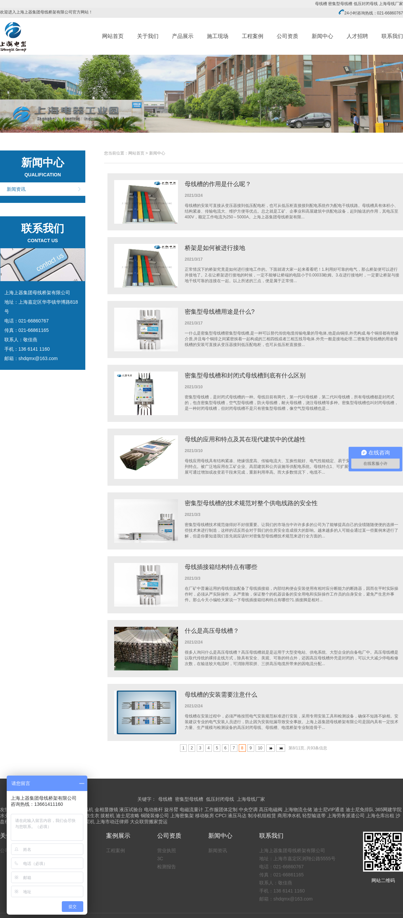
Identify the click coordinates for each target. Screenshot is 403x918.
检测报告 (166, 866)
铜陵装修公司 (155, 815)
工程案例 (252, 36)
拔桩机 (107, 815)
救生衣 (92, 815)
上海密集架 (182, 815)
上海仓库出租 (380, 815)
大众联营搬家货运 (149, 821)
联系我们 (392, 36)
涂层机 (88, 821)
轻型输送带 (314, 815)
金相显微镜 (106, 809)
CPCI (220, 815)
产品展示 (182, 36)
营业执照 (166, 850)
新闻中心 (322, 36)
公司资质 (287, 36)
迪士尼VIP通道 (329, 809)
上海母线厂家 (391, 3)
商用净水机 (289, 815)
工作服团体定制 (221, 809)
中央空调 (248, 809)
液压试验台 (131, 809)
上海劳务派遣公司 (346, 815)
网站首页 (113, 36)
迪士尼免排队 (360, 809)
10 (260, 748)
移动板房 (204, 815)
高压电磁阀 (270, 809)
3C (160, 858)
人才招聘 (357, 36)
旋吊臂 (171, 809)
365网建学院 (388, 809)
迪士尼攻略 (127, 815)
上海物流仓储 (298, 809)
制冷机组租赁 (262, 815)
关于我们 (148, 36)
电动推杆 (153, 809)
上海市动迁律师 (112, 821)
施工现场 (217, 36)
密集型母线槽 (340, 3)
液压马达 (237, 815)
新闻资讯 (16, 189)
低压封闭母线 (366, 3)
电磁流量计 (191, 809)
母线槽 (321, 3)
